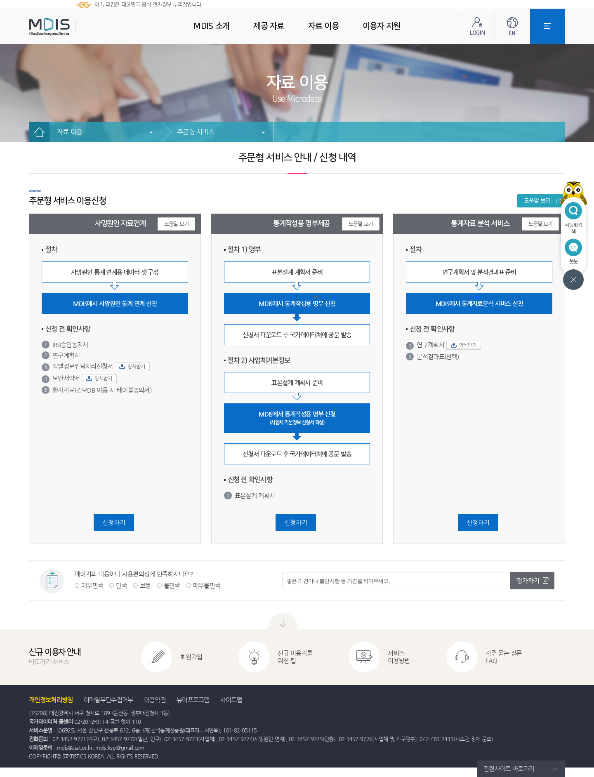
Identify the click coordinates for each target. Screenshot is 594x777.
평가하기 (528, 580)
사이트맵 (231, 699)
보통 (145, 585)
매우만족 (92, 585)
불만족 (172, 585)
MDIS (70, 26)
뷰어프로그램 (193, 699)
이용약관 (155, 699)
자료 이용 (69, 132)
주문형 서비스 (195, 132)
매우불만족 (207, 585)
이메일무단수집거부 (108, 699)
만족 (121, 585)
